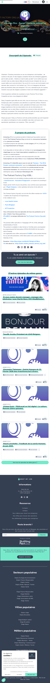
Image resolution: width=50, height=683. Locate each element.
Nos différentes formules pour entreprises (25, 518)
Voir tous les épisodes (25, 262)
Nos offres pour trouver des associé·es (25, 516)
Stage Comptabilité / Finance (25, 650)
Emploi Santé (25, 587)
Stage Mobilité (25, 594)
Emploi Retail (25, 636)
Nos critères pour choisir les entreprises (25, 513)
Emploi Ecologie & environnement (25, 578)
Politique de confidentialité (30, 677)
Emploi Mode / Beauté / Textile (25, 584)
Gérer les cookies (25, 679)
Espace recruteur (25, 557)
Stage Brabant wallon (25, 620)
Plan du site (42, 677)
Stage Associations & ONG (25, 598)
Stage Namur (25, 624)
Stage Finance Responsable (25, 592)
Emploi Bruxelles (25, 615)
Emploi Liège (25, 612)
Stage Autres (25, 601)
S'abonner (43, 535)
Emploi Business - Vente (25, 640)
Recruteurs (35, 2)
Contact (25, 510)
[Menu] (47, 2)
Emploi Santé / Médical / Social (25, 645)
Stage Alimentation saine (25, 596)
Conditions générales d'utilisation (13, 677)
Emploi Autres (25, 582)
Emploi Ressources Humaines (25, 638)
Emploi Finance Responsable (25, 580)
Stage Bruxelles (25, 622)
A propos (25, 508)
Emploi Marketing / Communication (25, 643)
